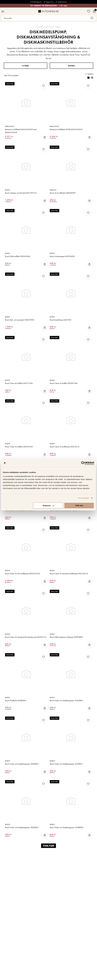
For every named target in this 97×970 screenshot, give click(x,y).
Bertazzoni (9, 126)
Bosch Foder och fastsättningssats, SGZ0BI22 (22, 827)
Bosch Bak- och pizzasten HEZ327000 (19, 320)
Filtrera (25, 66)
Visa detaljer (83, 498)
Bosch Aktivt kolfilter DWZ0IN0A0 (17, 256)
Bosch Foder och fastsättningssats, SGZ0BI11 (66, 764)
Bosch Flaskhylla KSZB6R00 (15, 700)
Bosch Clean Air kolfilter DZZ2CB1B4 (19, 446)
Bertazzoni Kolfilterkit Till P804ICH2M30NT (66, 129)
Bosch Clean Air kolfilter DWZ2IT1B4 (63, 383)
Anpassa (48, 505)
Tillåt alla (79, 505)
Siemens (53, 190)
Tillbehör (58, 27)
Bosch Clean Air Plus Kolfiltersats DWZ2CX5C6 (22, 573)
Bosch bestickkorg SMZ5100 (60, 320)
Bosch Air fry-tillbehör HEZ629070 (63, 193)
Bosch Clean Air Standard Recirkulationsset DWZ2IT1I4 (25, 637)
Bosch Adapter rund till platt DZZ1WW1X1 (21, 193)
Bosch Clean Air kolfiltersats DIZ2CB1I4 (64, 446)
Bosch (7, 190)
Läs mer (48, 58)
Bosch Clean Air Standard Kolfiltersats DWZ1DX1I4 (69, 573)
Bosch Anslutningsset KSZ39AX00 (62, 256)
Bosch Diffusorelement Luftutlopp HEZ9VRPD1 (66, 637)
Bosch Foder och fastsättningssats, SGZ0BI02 (22, 764)
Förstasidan (39, 27)
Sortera (71, 66)
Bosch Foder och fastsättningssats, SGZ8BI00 (66, 827)
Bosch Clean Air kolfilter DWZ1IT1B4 (19, 383)
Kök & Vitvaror (49, 27)
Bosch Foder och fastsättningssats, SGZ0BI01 (66, 700)
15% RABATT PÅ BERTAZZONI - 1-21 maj (48, 5)
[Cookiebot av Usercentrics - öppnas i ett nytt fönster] (83, 463)
